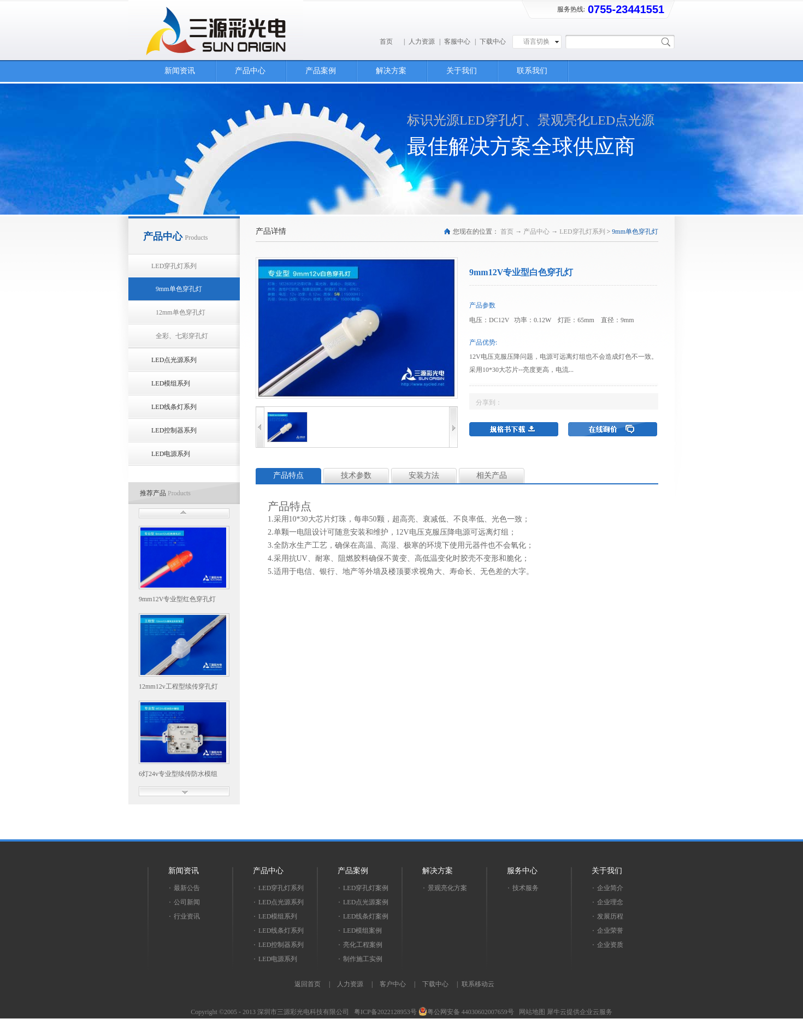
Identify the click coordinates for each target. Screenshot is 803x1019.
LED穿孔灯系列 (582, 231)
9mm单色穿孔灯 (635, 231)
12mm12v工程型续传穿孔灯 (178, 686)
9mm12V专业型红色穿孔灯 (177, 599)
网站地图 (530, 1012)
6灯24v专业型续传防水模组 (178, 774)
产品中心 (536, 231)
